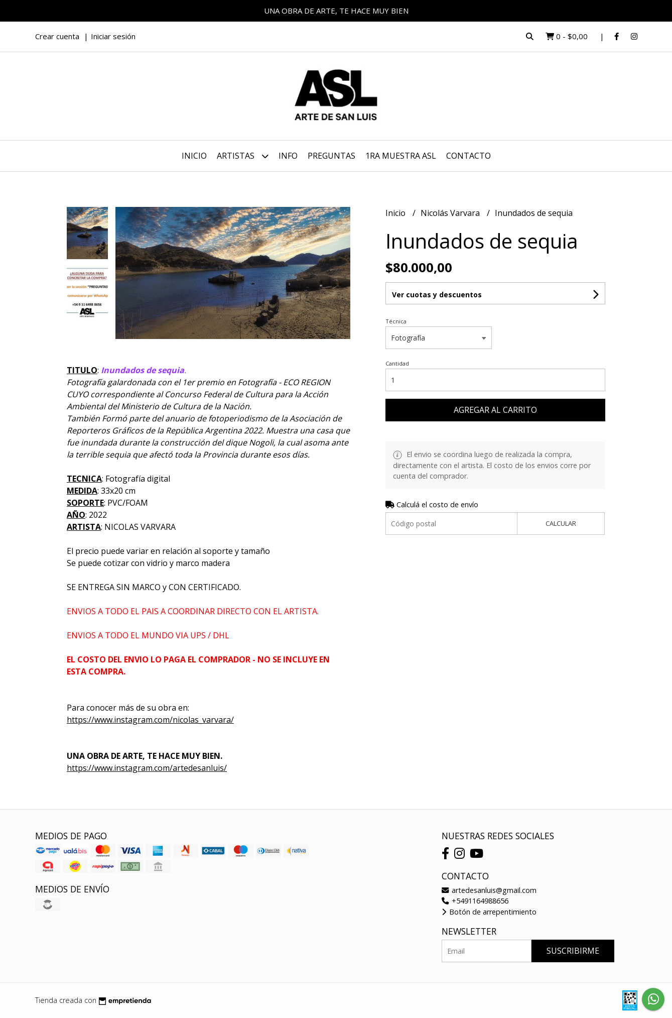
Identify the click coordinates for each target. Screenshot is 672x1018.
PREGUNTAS (331, 155)
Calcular (561, 523)
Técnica (396, 321)
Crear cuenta (57, 36)
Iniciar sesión (113, 36)
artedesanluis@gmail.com (489, 890)
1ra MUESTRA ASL (400, 155)
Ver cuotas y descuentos (437, 294)
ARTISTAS (242, 156)
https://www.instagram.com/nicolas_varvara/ (150, 719)
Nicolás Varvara (451, 212)
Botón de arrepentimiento (489, 912)
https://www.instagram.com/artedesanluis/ (147, 767)
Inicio (194, 155)
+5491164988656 (475, 901)
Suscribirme (573, 950)
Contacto (468, 155)
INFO (288, 155)
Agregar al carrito (495, 409)
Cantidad (397, 363)
